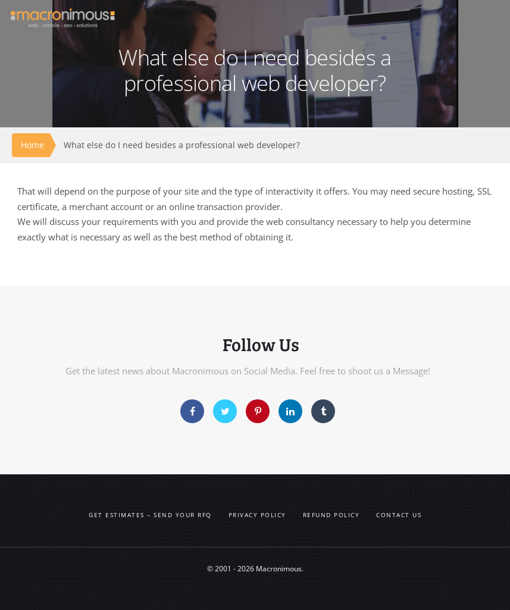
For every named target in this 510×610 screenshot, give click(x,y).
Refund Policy (331, 515)
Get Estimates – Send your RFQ (150, 515)
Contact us (398, 515)
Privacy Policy (257, 515)
